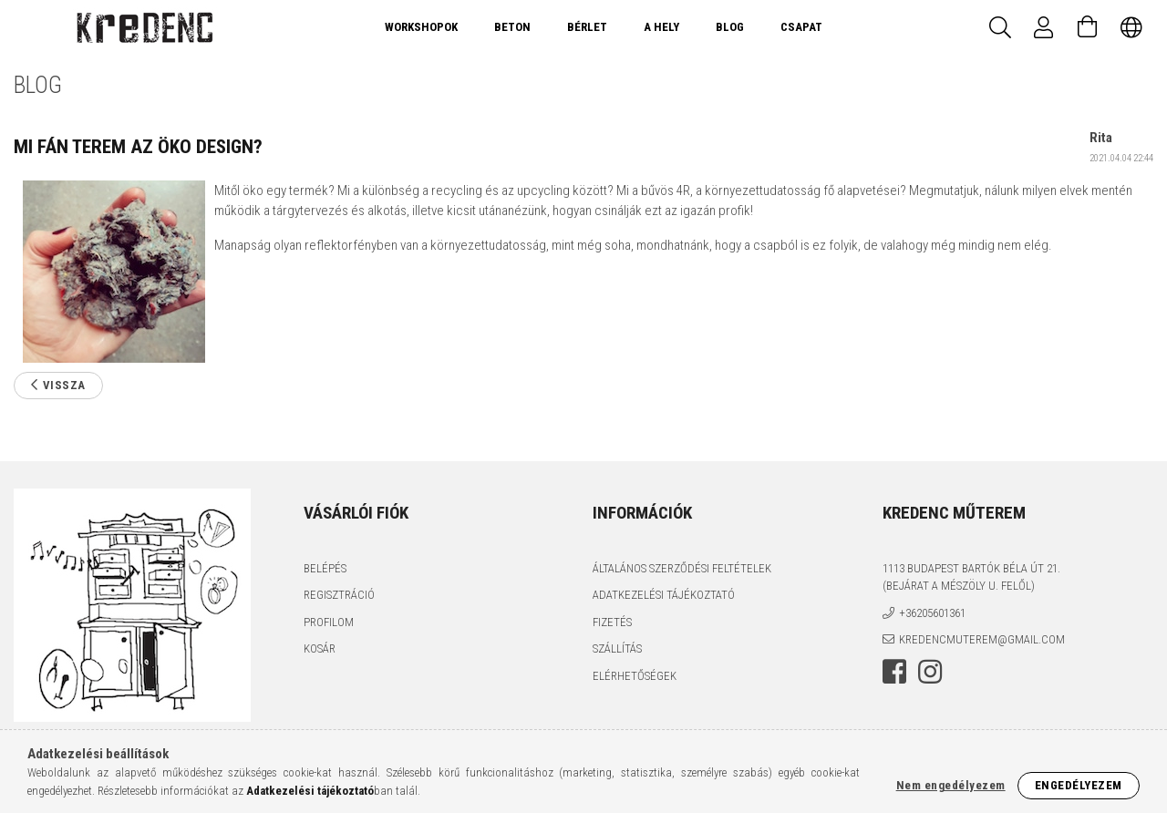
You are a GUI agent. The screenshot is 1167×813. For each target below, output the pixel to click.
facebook (894, 671)
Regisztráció (339, 595)
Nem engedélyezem (951, 785)
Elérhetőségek (634, 676)
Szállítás (617, 648)
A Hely (661, 27)
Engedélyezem (1078, 785)
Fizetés (612, 622)
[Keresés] (1000, 27)
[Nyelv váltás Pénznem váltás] (1131, 27)
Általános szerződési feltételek (682, 568)
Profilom (329, 622)
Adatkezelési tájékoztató (664, 595)
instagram (930, 671)
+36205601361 (932, 613)
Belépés (325, 568)
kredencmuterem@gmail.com (982, 639)
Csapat (801, 27)
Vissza (64, 385)
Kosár (320, 648)
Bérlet (587, 27)
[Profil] (1044, 27)
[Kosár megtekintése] (1088, 27)
